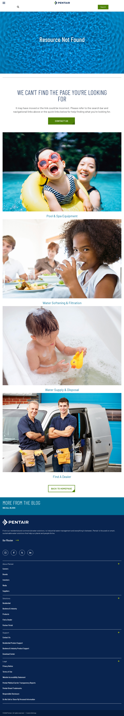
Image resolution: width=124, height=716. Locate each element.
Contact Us (6, 637)
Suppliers (6, 591)
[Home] (61, 488)
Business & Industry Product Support (16, 648)
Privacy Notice (8, 666)
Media (5, 585)
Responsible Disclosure (11, 693)
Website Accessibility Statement (14, 677)
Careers (5, 568)
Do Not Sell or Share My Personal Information (19, 699)
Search (103, 7)
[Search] (18, 7)
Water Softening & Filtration (62, 303)
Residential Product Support (13, 643)
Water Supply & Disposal (62, 390)
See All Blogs (9, 508)
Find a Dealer (62, 477)
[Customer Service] (61, 121)
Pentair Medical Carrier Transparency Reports (19, 682)
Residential (6, 603)
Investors (6, 580)
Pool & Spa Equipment (62, 216)
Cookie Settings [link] (31, 713)
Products (6, 614)
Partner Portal (8, 625)
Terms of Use (7, 671)
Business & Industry (10, 608)
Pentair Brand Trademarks (12, 688)
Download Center (9, 654)
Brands (5, 574)
